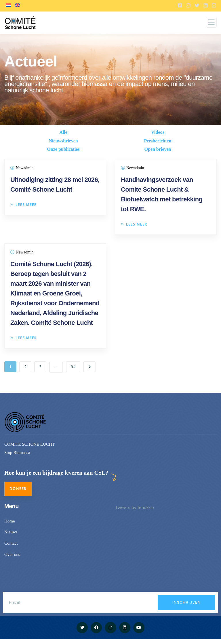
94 (73, 366)
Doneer (17, 488)
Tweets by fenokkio (134, 507)
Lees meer (23, 204)
